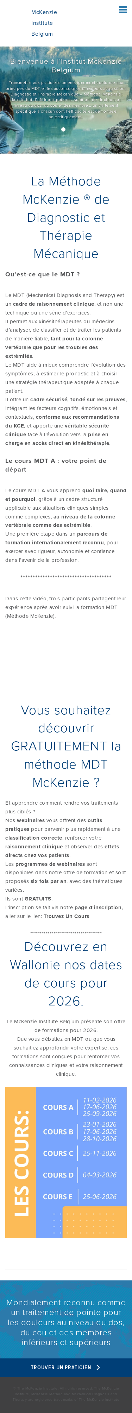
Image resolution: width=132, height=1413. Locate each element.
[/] (66, 100)
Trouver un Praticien (66, 1367)
